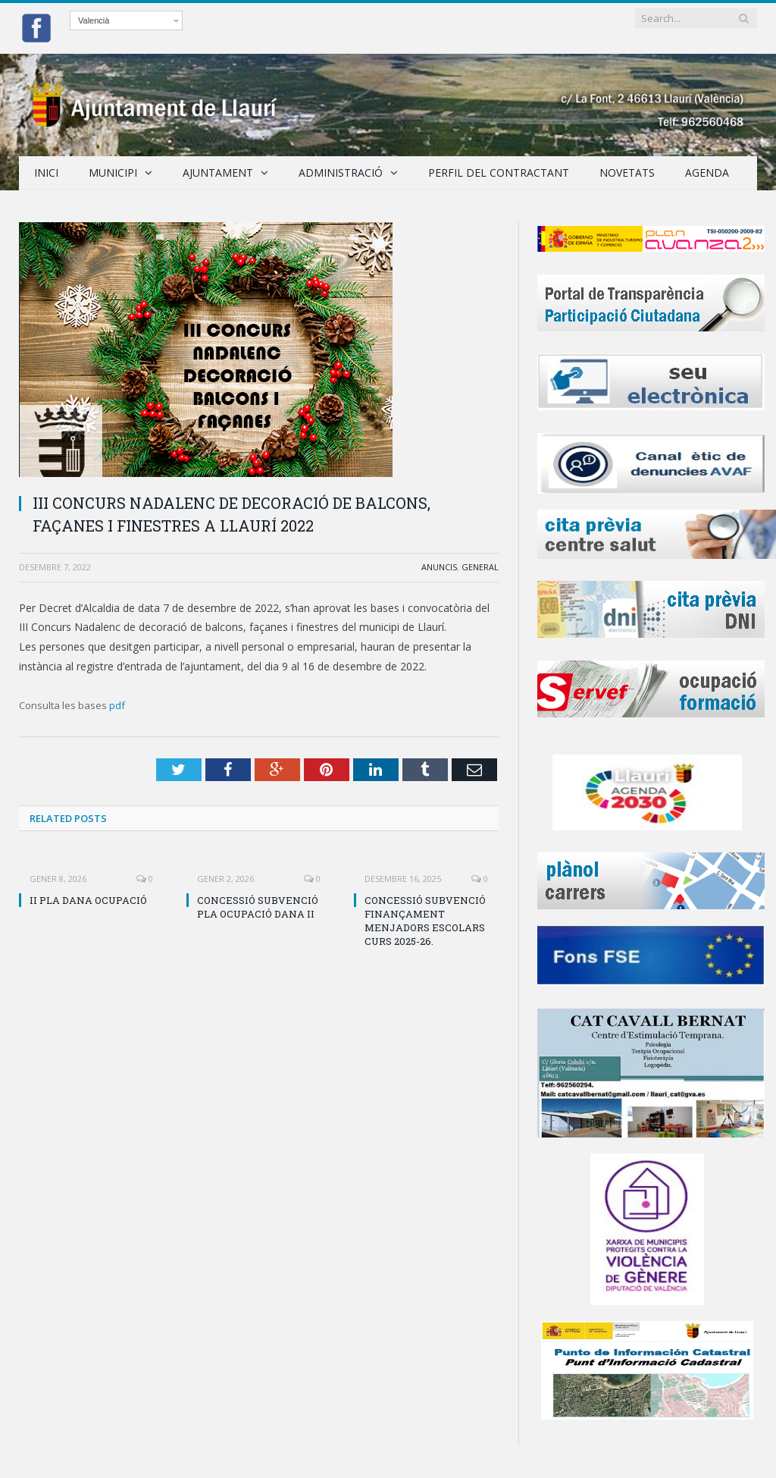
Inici (46, 172)
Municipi (113, 172)
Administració (341, 172)
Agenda (707, 172)
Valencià (93, 20)
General (480, 567)
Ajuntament (218, 172)
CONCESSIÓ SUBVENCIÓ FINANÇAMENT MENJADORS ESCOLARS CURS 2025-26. (425, 921)
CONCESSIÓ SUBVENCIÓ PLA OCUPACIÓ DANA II (257, 907)
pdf (117, 705)
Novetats (627, 172)
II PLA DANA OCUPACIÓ (88, 900)
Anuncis (439, 567)
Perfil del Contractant (498, 172)
